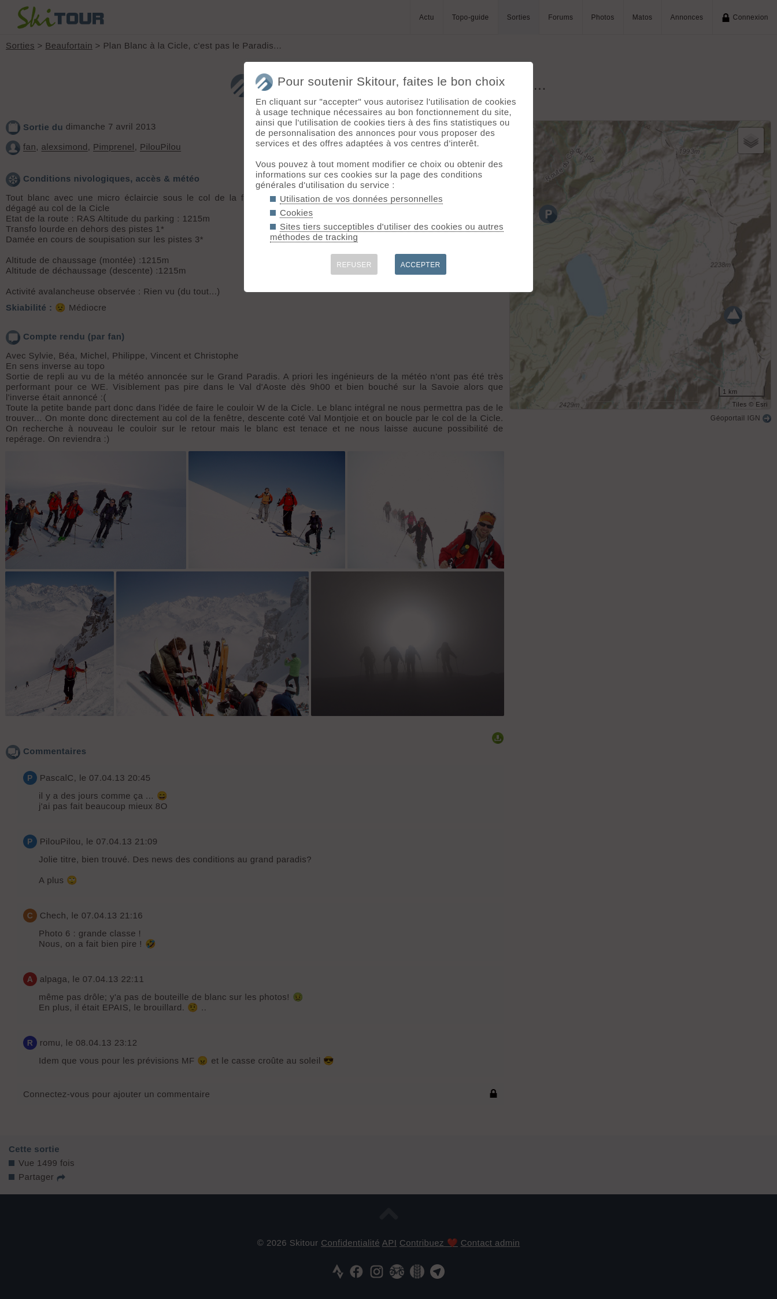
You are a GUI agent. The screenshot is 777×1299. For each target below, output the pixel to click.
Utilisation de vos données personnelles (361, 199)
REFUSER (354, 265)
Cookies (296, 212)
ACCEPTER (421, 265)
